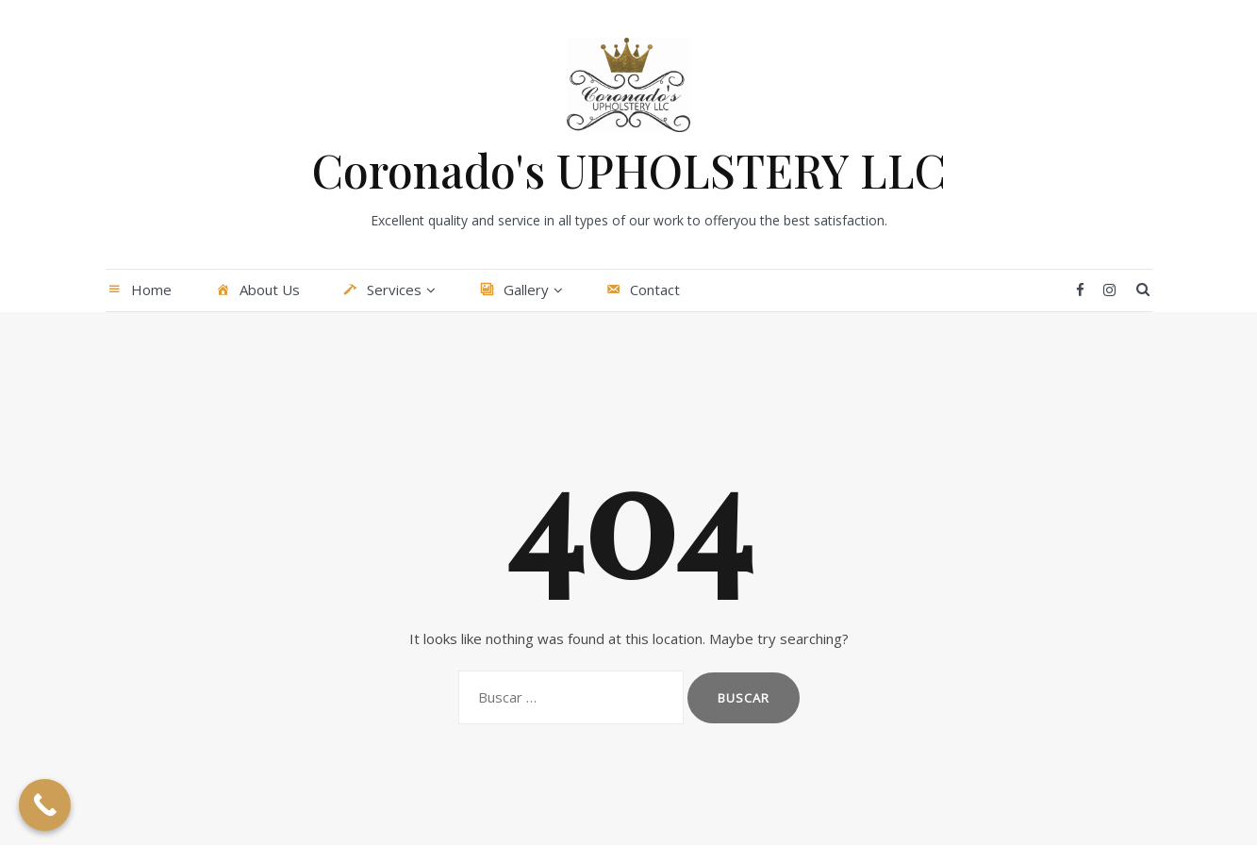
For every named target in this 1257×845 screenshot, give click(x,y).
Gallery (513, 290)
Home (139, 290)
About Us (256, 290)
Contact (642, 290)
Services (381, 290)
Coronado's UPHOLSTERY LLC (629, 170)
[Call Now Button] (45, 805)
